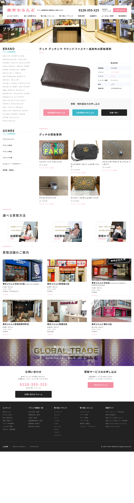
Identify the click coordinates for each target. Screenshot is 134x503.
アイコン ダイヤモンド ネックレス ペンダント (116, 163)
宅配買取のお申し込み (56, 112)
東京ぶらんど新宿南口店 (58, 283)
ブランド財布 (115, 72)
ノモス (22, 56)
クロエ (6, 70)
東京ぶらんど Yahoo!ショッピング (116, 423)
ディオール (7, 87)
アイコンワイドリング (47, 198)
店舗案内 (93, 16)
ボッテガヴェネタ (10, 76)
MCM (23, 70)
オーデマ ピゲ (25, 87)
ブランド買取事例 (8, 423)
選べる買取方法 (30, 16)
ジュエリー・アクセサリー (12, 164)
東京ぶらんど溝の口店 (102, 324)
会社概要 (5, 446)
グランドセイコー (10, 121)
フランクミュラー (18, 104)
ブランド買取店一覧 (35, 408)
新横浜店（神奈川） (34, 423)
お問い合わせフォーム (33, 394)
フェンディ (23, 59)
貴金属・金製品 (8, 170)
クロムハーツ (8, 97)
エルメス (20, 107)
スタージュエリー (10, 66)
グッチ (113, 76)
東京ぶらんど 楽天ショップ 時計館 (116, 420)
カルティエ (17, 110)
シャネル (7, 114)
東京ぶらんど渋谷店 (109, 283)
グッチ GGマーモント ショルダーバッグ (85, 165)
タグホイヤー (8, 93)
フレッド (15, 63)
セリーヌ (7, 100)
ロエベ (16, 87)
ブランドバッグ (8, 139)
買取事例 (81, 16)
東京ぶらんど (7, 412)
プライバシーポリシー (19, 446)
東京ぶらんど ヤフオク (113, 426)
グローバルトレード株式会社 (115, 412)
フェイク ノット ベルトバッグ (50, 162)
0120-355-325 (89, 10)
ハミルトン (21, 90)
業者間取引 (122, 16)
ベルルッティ (15, 70)
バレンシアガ (24, 63)
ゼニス (19, 73)
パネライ (7, 104)
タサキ (27, 66)
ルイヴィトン (58, 412)
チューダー (16, 80)
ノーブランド (19, 97)
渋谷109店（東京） (34, 412)
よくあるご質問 (108, 16)
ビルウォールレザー (10, 59)
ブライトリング (25, 83)
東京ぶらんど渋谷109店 (21, 283)
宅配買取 (59, 236)
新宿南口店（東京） (34, 415)
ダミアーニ (22, 76)
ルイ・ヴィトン (9, 107)
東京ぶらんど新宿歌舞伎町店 (16, 324)
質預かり (103, 236)
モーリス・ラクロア (10, 56)
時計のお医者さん (111, 415)
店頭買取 (15, 236)
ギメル (20, 66)
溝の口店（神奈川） (34, 426)
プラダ (6, 117)
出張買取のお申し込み (85, 112)
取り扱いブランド (66, 16)
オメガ (22, 114)
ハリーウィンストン (19, 100)
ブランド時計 (7, 151)
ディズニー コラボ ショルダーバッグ (85, 198)
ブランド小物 (7, 158)
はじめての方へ (13, 16)
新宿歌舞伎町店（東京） (36, 420)
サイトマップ (34, 446)
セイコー (7, 80)
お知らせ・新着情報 (9, 429)
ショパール (19, 93)
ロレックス (7, 110)
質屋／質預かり (7, 420)
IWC (5, 90)
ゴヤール (12, 90)
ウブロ (27, 93)
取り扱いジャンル (47, 16)
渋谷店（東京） (33, 418)
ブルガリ (15, 114)
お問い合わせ (120, 10)
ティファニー (15, 117)
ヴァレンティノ (9, 73)
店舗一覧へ (114, 112)
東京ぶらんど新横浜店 (57, 324)
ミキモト (7, 63)
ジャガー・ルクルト (10, 83)
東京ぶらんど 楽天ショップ (114, 418)
